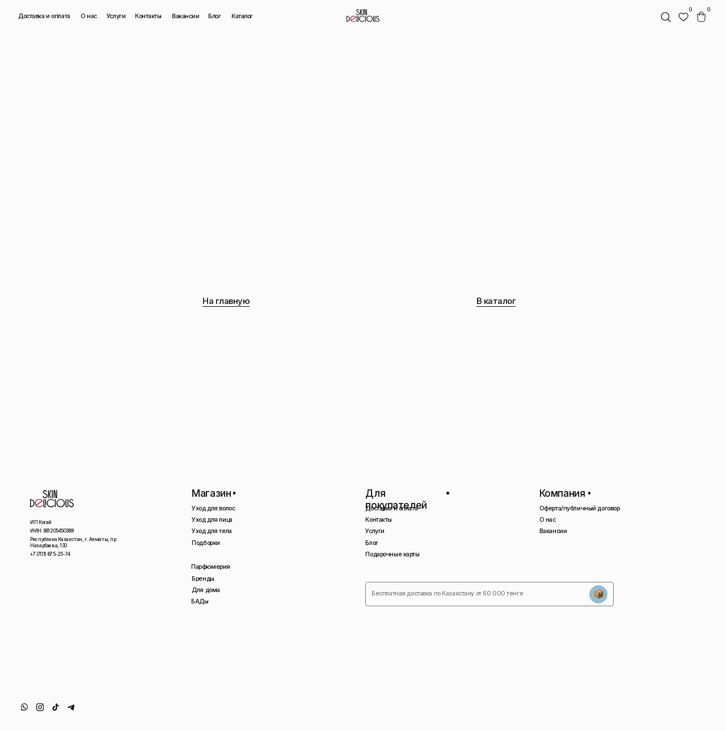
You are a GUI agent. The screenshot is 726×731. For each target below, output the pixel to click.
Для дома (206, 590)
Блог (214, 16)
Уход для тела (211, 531)
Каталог (241, 16)
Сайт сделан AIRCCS (667, 709)
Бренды (203, 578)
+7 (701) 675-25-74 (50, 554)
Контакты (148, 16)
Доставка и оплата (44, 16)
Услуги (116, 16)
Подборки (206, 543)
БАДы (199, 601)
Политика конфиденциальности (584, 709)
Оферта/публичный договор (579, 508)
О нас (89, 16)
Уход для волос (213, 508)
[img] (683, 17)
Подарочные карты (392, 554)
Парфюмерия (210, 567)
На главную (226, 301)
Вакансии (186, 16)
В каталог (496, 301)
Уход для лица (212, 519)
